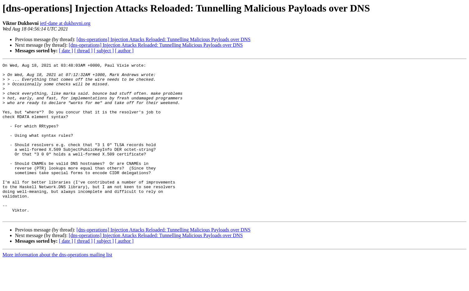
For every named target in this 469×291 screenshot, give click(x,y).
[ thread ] (83, 50)
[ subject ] (104, 50)
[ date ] (66, 50)
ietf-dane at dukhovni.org (65, 23)
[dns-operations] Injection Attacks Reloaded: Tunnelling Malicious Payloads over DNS (163, 39)
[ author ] (124, 50)
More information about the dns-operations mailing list (57, 285)
